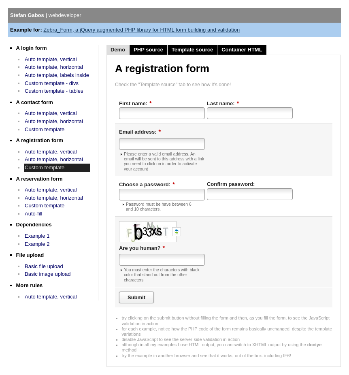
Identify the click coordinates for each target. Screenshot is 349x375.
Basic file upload (44, 266)
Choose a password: (147, 184)
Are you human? (142, 248)
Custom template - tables (54, 91)
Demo (118, 50)
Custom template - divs (52, 83)
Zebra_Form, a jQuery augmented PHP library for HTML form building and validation (141, 30)
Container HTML (241, 50)
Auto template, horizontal (54, 67)
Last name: (223, 103)
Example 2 (37, 244)
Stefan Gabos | (45, 15)
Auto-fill (33, 214)
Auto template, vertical (51, 59)
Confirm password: (231, 184)
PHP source (148, 50)
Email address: (140, 131)
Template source (192, 50)
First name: (135, 103)
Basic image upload (47, 274)
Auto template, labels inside (57, 75)
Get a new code (176, 231)
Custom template (44, 129)
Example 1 (37, 236)
